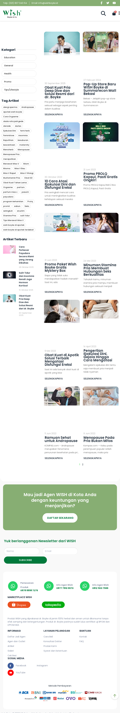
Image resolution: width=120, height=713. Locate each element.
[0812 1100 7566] (84, 586)
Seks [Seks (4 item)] (27, 206)
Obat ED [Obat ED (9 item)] (28, 177)
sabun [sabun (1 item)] (17, 206)
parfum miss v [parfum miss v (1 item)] (10, 192)
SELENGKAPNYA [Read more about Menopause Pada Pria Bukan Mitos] (92, 458)
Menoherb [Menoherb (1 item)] (8, 149)
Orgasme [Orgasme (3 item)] (8, 187)
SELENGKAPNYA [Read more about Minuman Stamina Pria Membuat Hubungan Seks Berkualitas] (92, 292)
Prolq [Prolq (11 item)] (30, 201)
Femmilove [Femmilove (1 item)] (8, 135)
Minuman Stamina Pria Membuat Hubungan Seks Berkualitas (99, 270)
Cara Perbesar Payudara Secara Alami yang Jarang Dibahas (26, 254)
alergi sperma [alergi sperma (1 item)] (10, 107)
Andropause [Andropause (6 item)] (27, 107)
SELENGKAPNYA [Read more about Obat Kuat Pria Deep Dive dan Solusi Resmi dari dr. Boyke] (54, 114)
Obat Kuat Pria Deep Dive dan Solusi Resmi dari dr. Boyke (26, 302)
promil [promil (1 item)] (6, 206)
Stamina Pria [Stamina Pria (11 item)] (9, 215)
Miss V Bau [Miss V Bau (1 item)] (19, 168)
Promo (7, 81)
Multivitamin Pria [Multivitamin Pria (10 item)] (11, 177)
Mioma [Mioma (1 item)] (6, 168)
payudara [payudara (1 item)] (8, 196)
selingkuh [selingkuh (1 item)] (8, 210)
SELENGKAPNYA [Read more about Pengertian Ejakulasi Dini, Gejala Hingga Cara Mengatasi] (92, 378)
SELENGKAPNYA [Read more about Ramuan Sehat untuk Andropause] (54, 458)
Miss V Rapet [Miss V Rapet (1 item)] (9, 173)
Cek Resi (12, 655)
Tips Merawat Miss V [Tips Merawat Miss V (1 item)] (13, 220)
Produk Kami (50, 646)
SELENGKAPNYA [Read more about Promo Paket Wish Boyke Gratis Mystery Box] (54, 292)
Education (9, 57)
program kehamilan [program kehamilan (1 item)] (13, 201)
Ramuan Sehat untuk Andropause (61, 439)
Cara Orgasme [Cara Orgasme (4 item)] (10, 116)
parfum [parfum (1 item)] (21, 187)
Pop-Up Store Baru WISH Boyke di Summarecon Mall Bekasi (99, 89)
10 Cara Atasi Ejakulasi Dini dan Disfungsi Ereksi (60, 184)
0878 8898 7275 (29, 590)
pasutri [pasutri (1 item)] (25, 192)
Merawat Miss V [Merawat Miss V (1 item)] (11, 163)
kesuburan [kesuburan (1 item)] (23, 140)
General (8, 65)
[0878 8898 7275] (13, 586)
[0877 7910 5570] (49, 586)
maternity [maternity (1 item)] (24, 144)
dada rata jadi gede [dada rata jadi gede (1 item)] (13, 121)
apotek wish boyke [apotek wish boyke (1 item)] (12, 111)
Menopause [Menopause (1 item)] (24, 149)
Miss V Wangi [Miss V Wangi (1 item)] (26, 173)
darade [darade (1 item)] (7, 126)
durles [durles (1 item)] (18, 126)
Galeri (11, 651)
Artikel (11, 646)
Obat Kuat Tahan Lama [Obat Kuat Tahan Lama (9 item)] (15, 182)
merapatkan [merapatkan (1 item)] (9, 159)
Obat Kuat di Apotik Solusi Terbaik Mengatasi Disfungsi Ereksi (62, 360)
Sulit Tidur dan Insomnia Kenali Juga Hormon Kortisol (26, 279)
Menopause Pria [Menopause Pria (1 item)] (11, 154)
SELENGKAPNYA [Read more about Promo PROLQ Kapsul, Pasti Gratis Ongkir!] (92, 205)
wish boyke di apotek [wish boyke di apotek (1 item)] (13, 225)
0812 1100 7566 (101, 588)
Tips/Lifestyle (11, 89)
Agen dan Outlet (16, 641)
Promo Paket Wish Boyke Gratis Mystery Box (60, 267)
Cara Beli (48, 636)
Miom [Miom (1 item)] (26, 163)
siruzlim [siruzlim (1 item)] (21, 210)
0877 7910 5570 (65, 588)
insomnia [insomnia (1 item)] (23, 135)
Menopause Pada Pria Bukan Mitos (99, 439)
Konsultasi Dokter (53, 641)
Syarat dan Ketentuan (55, 651)
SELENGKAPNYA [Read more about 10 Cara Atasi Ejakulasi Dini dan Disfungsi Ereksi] (54, 205)
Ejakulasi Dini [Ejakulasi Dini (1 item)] (9, 130)
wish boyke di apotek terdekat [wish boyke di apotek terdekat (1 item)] (18, 229)
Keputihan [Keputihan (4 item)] (8, 140)
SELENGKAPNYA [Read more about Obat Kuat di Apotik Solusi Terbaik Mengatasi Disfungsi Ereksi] (54, 378)
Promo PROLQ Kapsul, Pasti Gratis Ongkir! (100, 177)
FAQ (81, 641)
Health (7, 73)
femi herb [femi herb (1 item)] (25, 130)
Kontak (83, 636)
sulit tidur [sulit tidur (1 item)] (25, 215)
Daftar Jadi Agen (16, 636)
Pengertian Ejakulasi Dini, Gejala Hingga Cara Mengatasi (97, 355)
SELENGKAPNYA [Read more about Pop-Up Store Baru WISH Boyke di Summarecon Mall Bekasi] (92, 114)
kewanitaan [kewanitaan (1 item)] (9, 144)
